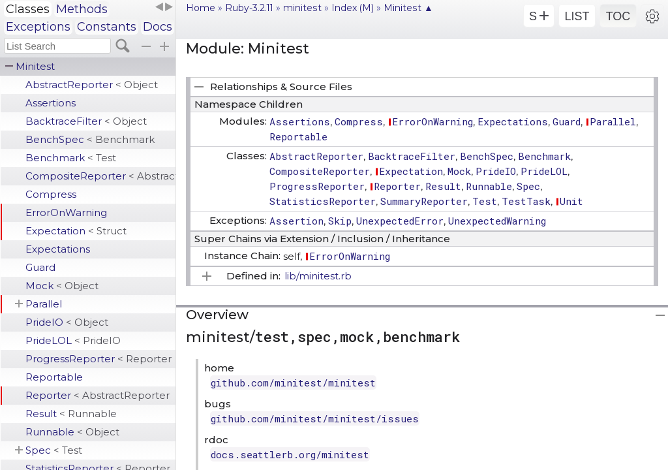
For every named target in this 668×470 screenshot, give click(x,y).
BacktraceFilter (86, 121)
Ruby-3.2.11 (249, 8)
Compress (50, 194)
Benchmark (70, 157)
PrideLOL (73, 340)
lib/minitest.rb (318, 276)
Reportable (54, 377)
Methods (82, 9)
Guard (40, 267)
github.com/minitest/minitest (293, 382)
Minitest (35, 66)
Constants (106, 27)
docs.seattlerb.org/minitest (290, 454)
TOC (618, 16)
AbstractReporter (91, 84)
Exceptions (38, 27)
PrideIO (66, 322)
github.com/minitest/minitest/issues (315, 418)
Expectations (57, 249)
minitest (302, 8)
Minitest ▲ (408, 8)
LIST (576, 16)
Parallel (43, 304)
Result (71, 413)
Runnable (72, 432)
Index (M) (352, 8)
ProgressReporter (98, 358)
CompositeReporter (100, 176)
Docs (157, 27)
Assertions (50, 103)
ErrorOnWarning (66, 212)
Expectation (76, 231)
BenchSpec (90, 139)
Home (200, 8)
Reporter (97, 395)
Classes (28, 9)
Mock (62, 285)
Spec (53, 450)
